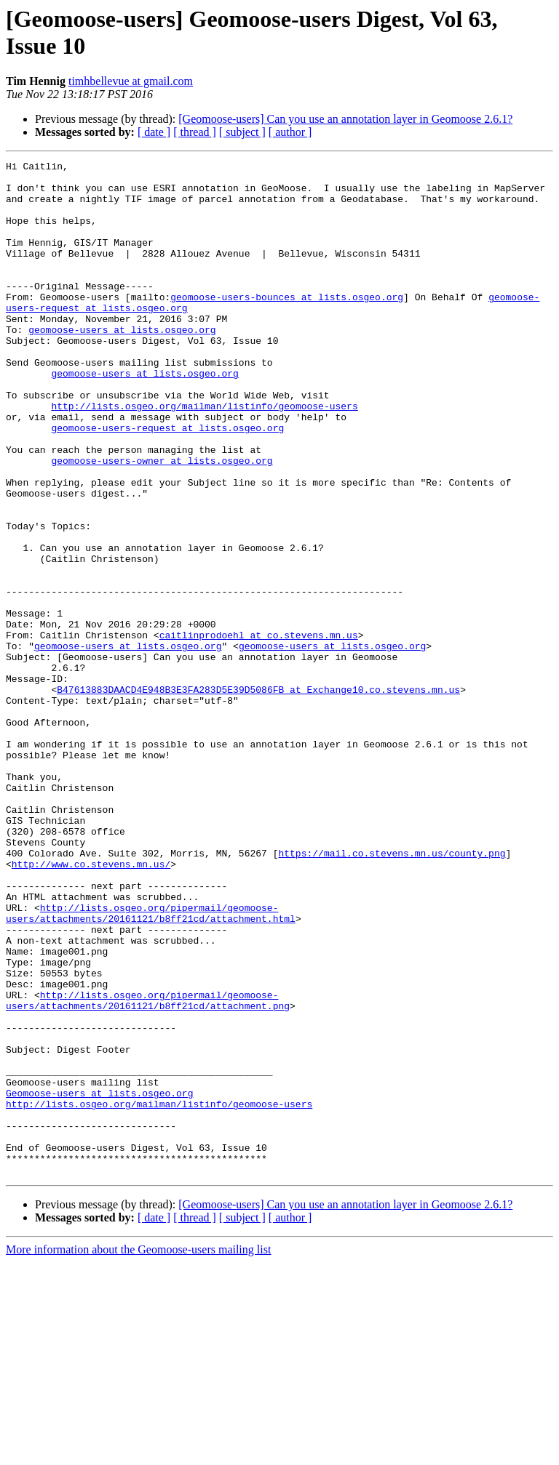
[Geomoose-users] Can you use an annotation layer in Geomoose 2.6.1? (345, 119)
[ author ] (290, 132)
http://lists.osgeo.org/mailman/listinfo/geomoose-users (204, 455)
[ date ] (154, 132)
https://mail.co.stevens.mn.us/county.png (391, 992)
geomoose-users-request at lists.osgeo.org (167, 482)
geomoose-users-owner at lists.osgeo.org (161, 521)
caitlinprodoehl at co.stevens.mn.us (258, 730)
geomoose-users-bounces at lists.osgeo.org (286, 325)
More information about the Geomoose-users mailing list (138, 1452)
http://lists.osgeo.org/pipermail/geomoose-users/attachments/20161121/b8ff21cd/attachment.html (151, 1064)
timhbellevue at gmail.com (130, 81)
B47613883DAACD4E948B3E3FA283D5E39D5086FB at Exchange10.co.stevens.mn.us (258, 796)
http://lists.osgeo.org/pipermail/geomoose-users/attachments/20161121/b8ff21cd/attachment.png (148, 1169)
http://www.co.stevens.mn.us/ (91, 1005)
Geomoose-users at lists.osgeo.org (99, 1280)
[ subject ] (242, 132)
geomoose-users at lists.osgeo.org (121, 364)
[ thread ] (194, 132)
